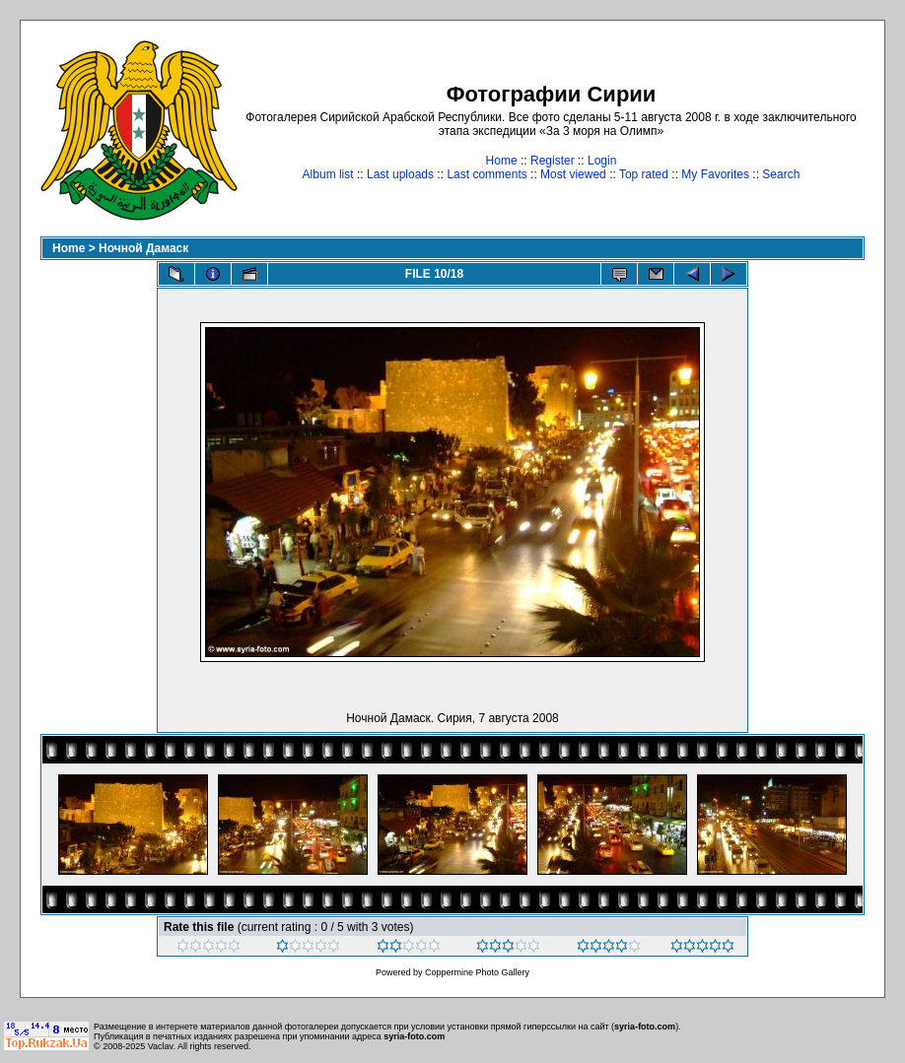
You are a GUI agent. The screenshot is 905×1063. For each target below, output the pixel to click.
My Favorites (715, 174)
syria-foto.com (644, 1026)
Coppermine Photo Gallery (477, 972)
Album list (328, 174)
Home (502, 160)
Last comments (486, 174)
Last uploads (400, 174)
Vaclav (161, 1046)
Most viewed (573, 174)
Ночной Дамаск (143, 248)
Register (552, 160)
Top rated (643, 174)
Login (602, 160)
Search (781, 174)
